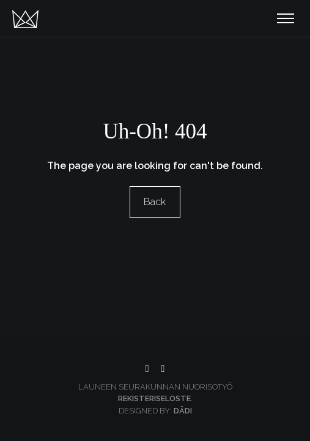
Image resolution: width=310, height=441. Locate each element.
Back (155, 202)
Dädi (183, 410)
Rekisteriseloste (154, 398)
